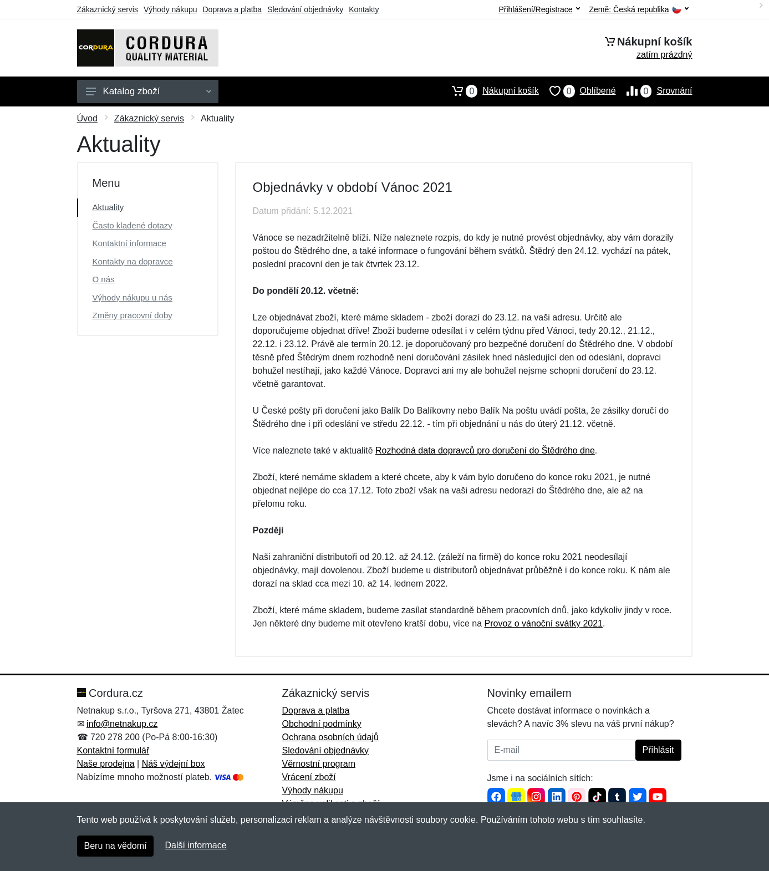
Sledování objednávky (305, 9)
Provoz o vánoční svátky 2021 (544, 623)
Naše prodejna (106, 763)
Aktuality (108, 207)
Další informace (195, 845)
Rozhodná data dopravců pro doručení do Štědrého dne (485, 450)
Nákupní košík (489, 91)
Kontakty (364, 9)
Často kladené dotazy (132, 225)
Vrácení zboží (309, 777)
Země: (639, 10)
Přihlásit (658, 750)
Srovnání (654, 91)
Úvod (87, 118)
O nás (104, 279)
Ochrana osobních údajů (330, 737)
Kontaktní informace (129, 243)
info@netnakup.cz (121, 724)
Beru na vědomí (115, 845)
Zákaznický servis (107, 9)
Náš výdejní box (173, 763)
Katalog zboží (148, 91)
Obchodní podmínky (321, 724)
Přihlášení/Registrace (538, 9)
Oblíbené (577, 91)
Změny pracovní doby (132, 315)
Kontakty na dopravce (133, 261)
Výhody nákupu (170, 9)
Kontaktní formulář (113, 750)
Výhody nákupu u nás (132, 297)
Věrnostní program (319, 763)
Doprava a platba (232, 9)
